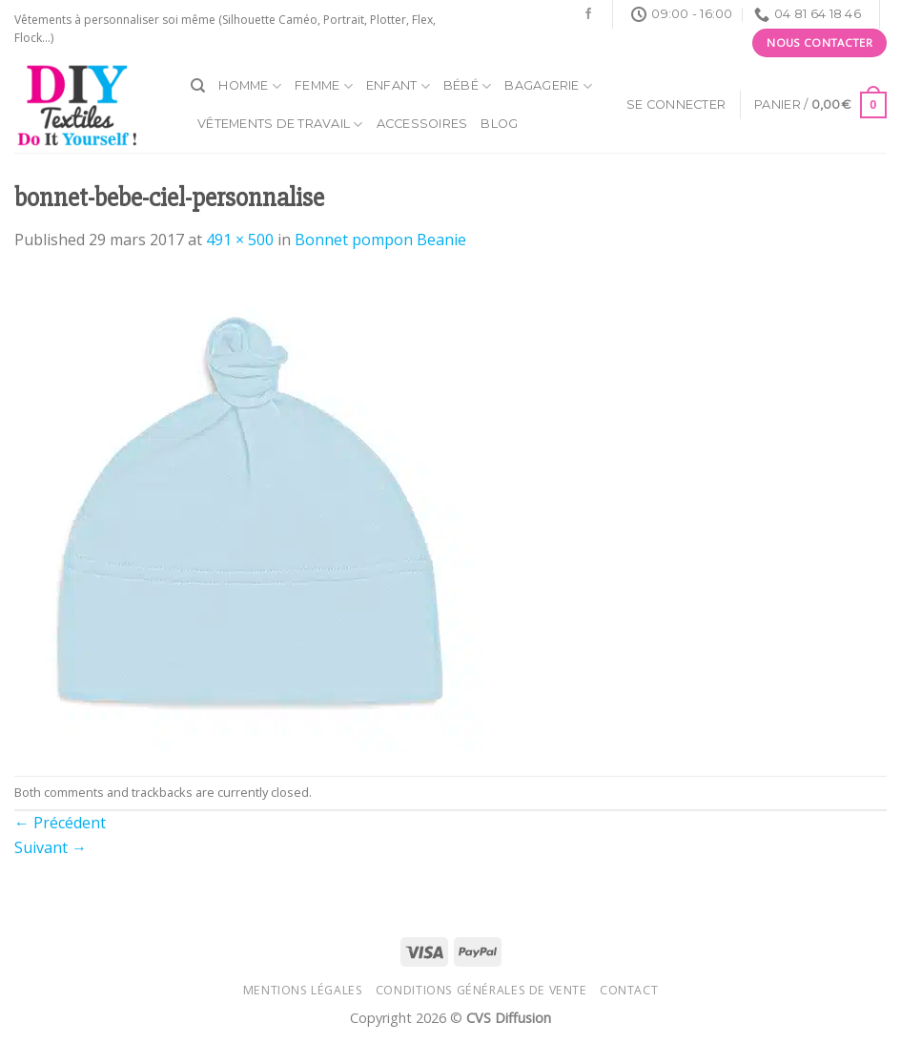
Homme (249, 86)
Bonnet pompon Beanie (380, 239)
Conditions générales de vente (481, 990)
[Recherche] (198, 86)
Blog (499, 123)
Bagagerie (548, 86)
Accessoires (422, 123)
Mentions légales (303, 990)
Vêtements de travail (280, 124)
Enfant (398, 86)
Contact (629, 990)
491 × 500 (240, 239)
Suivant (50, 847)
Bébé (467, 86)
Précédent (60, 822)
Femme (324, 86)
